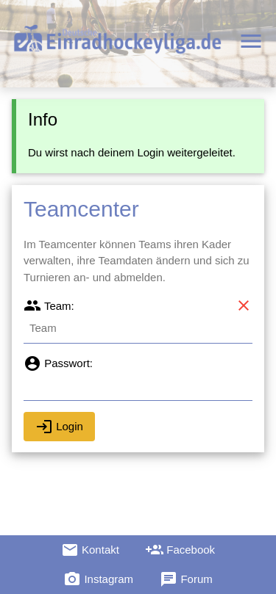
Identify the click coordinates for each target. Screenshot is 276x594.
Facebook (180, 550)
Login (59, 426)
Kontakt (90, 550)
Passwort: (58, 363)
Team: (49, 306)
